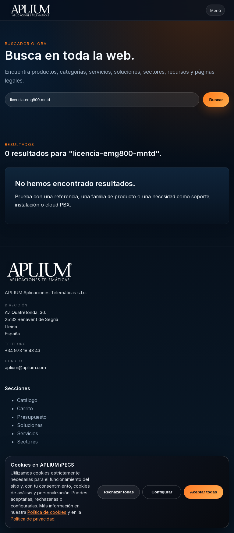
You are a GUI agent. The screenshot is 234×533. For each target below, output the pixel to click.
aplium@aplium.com (25, 367)
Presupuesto (32, 417)
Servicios (27, 433)
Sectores (27, 442)
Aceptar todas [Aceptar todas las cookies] (203, 492)
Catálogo (27, 400)
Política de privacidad (33, 518)
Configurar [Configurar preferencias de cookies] (161, 492)
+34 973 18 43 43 (22, 350)
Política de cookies (46, 512)
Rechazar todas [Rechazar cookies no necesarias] (119, 492)
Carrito (25, 408)
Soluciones (30, 425)
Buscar (216, 99)
